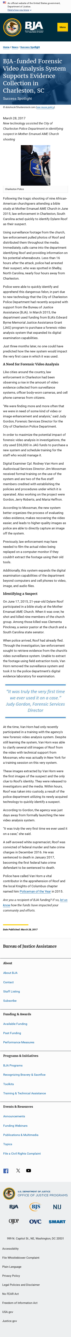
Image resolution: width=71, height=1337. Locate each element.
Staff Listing (11, 991)
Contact (8, 982)
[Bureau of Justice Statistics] (35, 1212)
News (15, 47)
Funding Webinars (15, 1125)
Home (6, 47)
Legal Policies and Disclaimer (21, 1285)
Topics (7, 1144)
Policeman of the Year (35, 891)
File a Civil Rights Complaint (22, 1153)
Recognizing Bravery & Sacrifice (24, 1074)
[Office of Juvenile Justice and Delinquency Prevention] (14, 1225)
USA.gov (7, 1312)
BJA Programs (13, 1065)
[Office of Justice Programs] (12, 27)
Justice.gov (9, 1321)
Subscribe (9, 1000)
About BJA (10, 973)
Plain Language (11, 1266)
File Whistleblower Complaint (20, 1257)
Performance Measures (18, 1042)
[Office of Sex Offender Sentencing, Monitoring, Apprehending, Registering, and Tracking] (57, 1224)
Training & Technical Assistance (24, 1093)
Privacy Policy (11, 1276)
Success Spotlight (30, 47)
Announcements (14, 1116)
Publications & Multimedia (20, 1135)
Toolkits (8, 1084)
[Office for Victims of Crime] (35, 1224)
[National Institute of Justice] (57, 1210)
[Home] (34, 27)
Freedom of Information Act (19, 1303)
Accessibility (10, 1248)
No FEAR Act (10, 1294)
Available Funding (15, 1024)
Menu (63, 27)
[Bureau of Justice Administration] (13, 1210)
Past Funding (12, 1033)
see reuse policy (45, 107)
